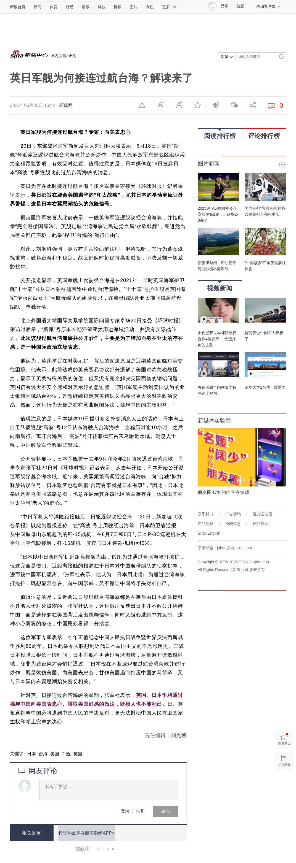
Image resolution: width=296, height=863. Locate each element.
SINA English (209, 533)
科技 (101, 7)
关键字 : (18, 753)
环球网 (66, 105)
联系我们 (205, 514)
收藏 (197, 105)
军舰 (66, 753)
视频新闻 (219, 286)
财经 (69, 7)
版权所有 (257, 569)
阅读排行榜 (220, 134)
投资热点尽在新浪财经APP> (85, 832)
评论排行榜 (264, 135)
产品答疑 (205, 523)
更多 (169, 7)
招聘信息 (233, 523)
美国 (54, 753)
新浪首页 (17, 7)
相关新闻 (31, 833)
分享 (253, 105)
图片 (134, 7)
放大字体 (179, 105)
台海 (43, 753)
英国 (77, 753)
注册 (241, 6)
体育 (53, 7)
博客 (117, 7)
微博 (216, 105)
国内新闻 (58, 55)
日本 (31, 753)
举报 (142, 105)
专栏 (150, 7)
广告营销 (233, 514)
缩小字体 (160, 105)
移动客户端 (268, 6)
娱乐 (85, 7)
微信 (234, 105)
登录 (125, 811)
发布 (165, 811)
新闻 (37, 7)
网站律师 (260, 523)
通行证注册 (262, 514)
